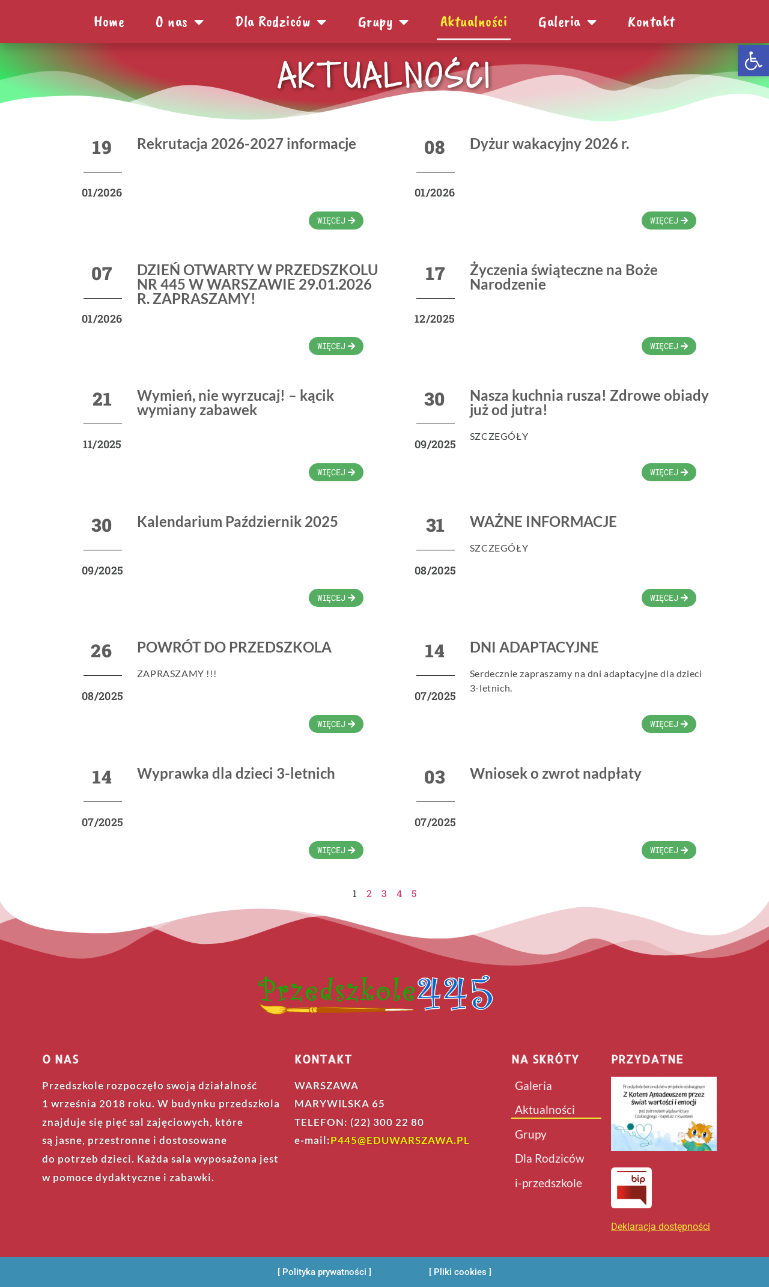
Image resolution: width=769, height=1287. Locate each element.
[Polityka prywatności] (324, 1272)
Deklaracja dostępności (660, 1226)
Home (109, 21)
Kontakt (651, 21)
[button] (753, 60)
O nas (180, 21)
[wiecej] (336, 220)
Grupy (383, 21)
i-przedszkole (548, 1183)
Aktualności (474, 21)
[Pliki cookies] (460, 1272)
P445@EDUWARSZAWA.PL (400, 1140)
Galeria (567, 21)
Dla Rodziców (281, 21)
